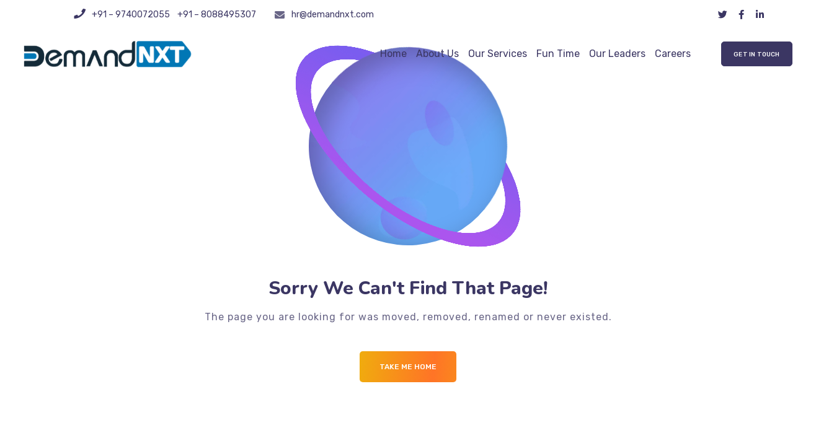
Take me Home (408, 366)
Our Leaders (617, 53)
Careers (673, 53)
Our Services (497, 53)
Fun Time (558, 53)
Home (393, 53)
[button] (756, 54)
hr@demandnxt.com (332, 14)
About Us (437, 53)
